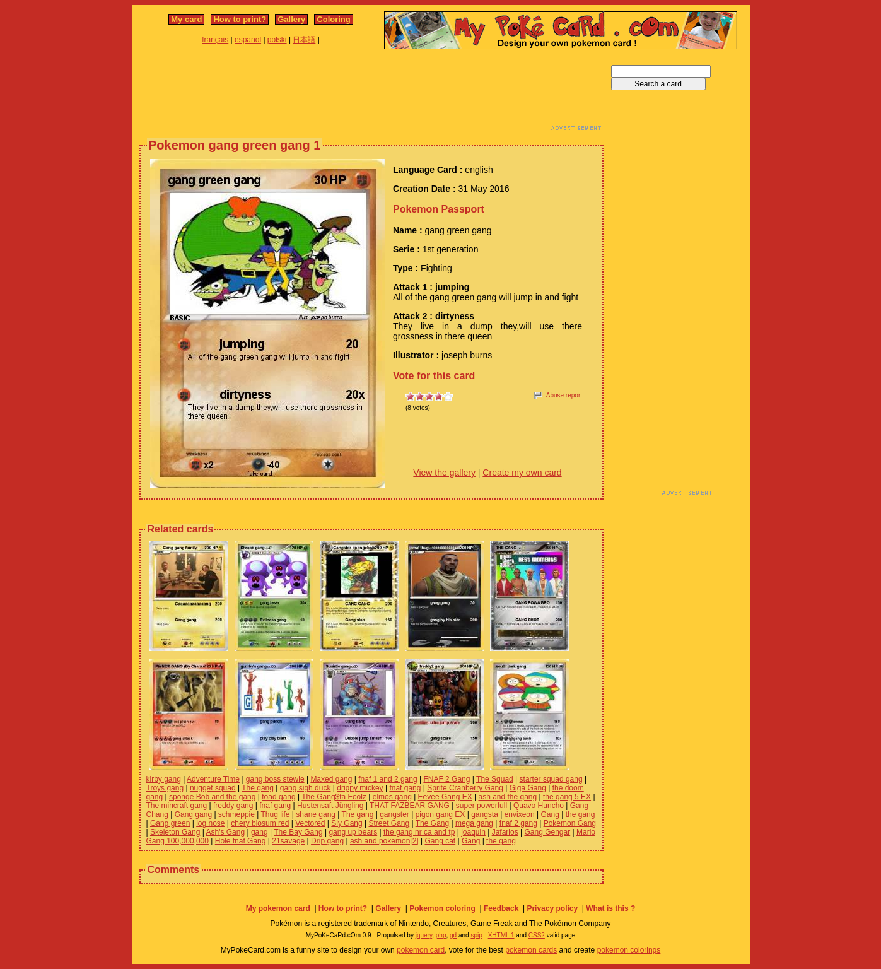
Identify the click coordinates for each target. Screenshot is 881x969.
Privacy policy (552, 908)
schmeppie (236, 814)
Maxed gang (331, 779)
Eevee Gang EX (445, 796)
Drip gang (327, 841)
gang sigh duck (305, 788)
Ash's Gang (225, 832)
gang (259, 832)
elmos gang (392, 796)
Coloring (333, 19)
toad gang (278, 796)
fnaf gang (405, 788)
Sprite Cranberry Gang (465, 788)
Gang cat (439, 841)
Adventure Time (213, 779)
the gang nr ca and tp (419, 832)
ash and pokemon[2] (384, 841)
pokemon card (421, 950)
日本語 (304, 39)
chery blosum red (260, 823)
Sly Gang (346, 823)
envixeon (520, 814)
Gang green (170, 823)
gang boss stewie (275, 779)
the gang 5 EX (567, 796)
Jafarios (505, 832)
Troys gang (165, 788)
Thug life (274, 814)
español (248, 39)
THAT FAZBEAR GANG (410, 805)
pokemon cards (531, 950)
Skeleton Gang (175, 832)
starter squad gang (551, 779)
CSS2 (536, 935)
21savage (288, 841)
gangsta (484, 814)
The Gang (432, 823)
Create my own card (521, 472)
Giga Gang (528, 788)
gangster (394, 814)
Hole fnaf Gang (240, 841)
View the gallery (444, 472)
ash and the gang (507, 796)
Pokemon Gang (570, 823)
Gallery (291, 19)
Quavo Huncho (538, 805)
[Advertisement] (371, 93)
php (441, 935)
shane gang (315, 814)
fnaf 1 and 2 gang (387, 779)
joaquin (473, 832)
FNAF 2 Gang (446, 779)
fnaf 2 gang (518, 823)
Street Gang (388, 823)
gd (453, 935)
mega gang (474, 823)
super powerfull (481, 805)
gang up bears (353, 832)
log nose (210, 823)
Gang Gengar (547, 832)
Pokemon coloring (442, 908)
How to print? (239, 19)
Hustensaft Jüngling (330, 805)
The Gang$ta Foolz (333, 796)
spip (476, 935)
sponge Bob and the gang (212, 796)
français (215, 39)
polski (277, 39)
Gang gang (193, 814)
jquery (424, 935)
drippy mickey (360, 788)
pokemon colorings (629, 950)
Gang (550, 814)
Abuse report (564, 395)
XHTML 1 (501, 935)
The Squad (494, 779)
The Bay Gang (298, 832)
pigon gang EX (440, 814)
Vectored (310, 823)
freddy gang (233, 805)
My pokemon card (278, 908)
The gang (258, 788)
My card (186, 19)
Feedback (501, 908)
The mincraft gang (176, 805)
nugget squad (213, 788)
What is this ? (610, 908)
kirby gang (163, 779)
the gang (580, 814)
